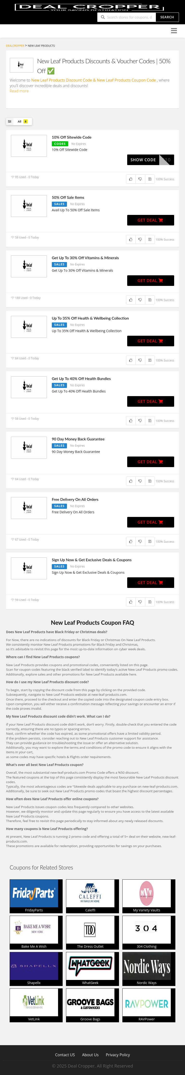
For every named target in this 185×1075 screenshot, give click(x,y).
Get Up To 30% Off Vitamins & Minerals (85, 257)
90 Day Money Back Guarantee (78, 439)
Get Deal (150, 220)
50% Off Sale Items (68, 197)
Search (167, 17)
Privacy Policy (118, 1054)
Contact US (65, 1054)
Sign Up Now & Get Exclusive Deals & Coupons (92, 559)
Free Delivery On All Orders (75, 499)
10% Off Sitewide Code (72, 137)
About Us (90, 1054)
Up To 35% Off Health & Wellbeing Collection (90, 318)
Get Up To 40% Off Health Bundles (81, 378)
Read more (19, 91)
